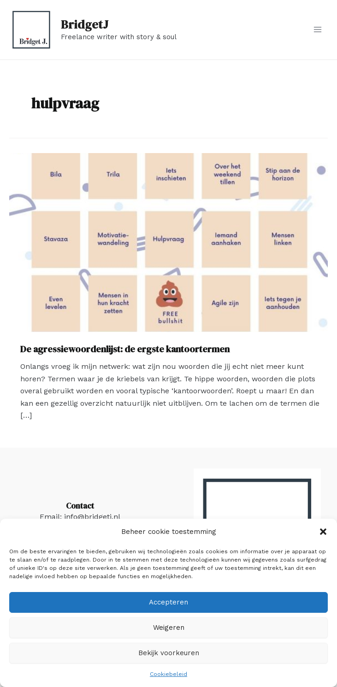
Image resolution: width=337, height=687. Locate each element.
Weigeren (168, 627)
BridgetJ (84, 24)
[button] (323, 531)
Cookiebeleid (168, 674)
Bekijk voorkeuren (168, 653)
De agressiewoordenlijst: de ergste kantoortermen (125, 349)
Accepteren (168, 602)
